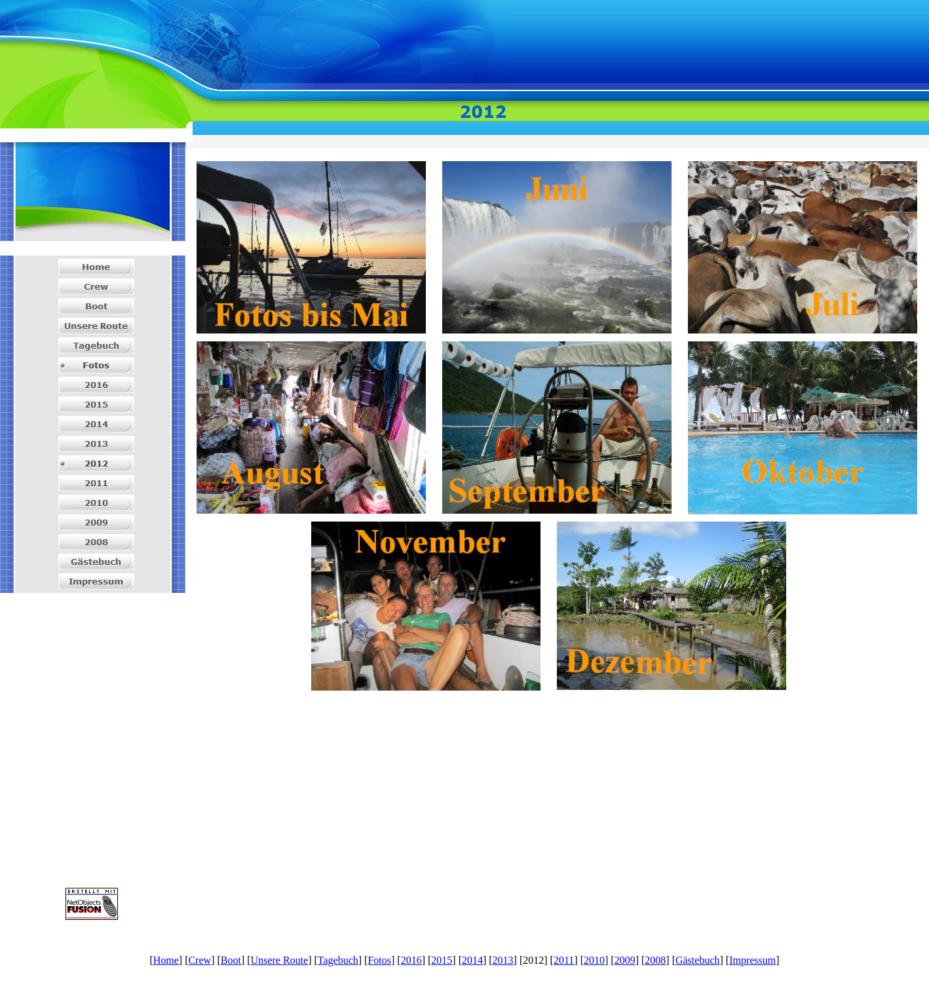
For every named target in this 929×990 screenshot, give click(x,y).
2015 (441, 960)
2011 (564, 960)
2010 (594, 960)
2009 (625, 960)
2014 (472, 960)
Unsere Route (280, 960)
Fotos (379, 960)
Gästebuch (697, 960)
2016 (411, 960)
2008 (655, 960)
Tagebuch (338, 960)
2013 (503, 960)
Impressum (752, 960)
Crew (200, 960)
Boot (231, 960)
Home (166, 960)
